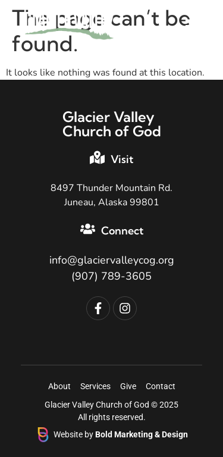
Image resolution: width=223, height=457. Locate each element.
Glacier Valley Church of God (111, 124)
